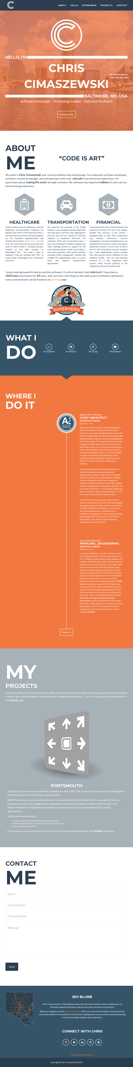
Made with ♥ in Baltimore (82, 1054)
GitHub (56, 279)
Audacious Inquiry (90, 420)
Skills (74, 7)
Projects (106, 7)
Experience (89, 7)
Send (12, 966)
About (62, 7)
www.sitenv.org (32, 241)
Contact (122, 7)
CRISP (119, 581)
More (66, 632)
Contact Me (67, 114)
